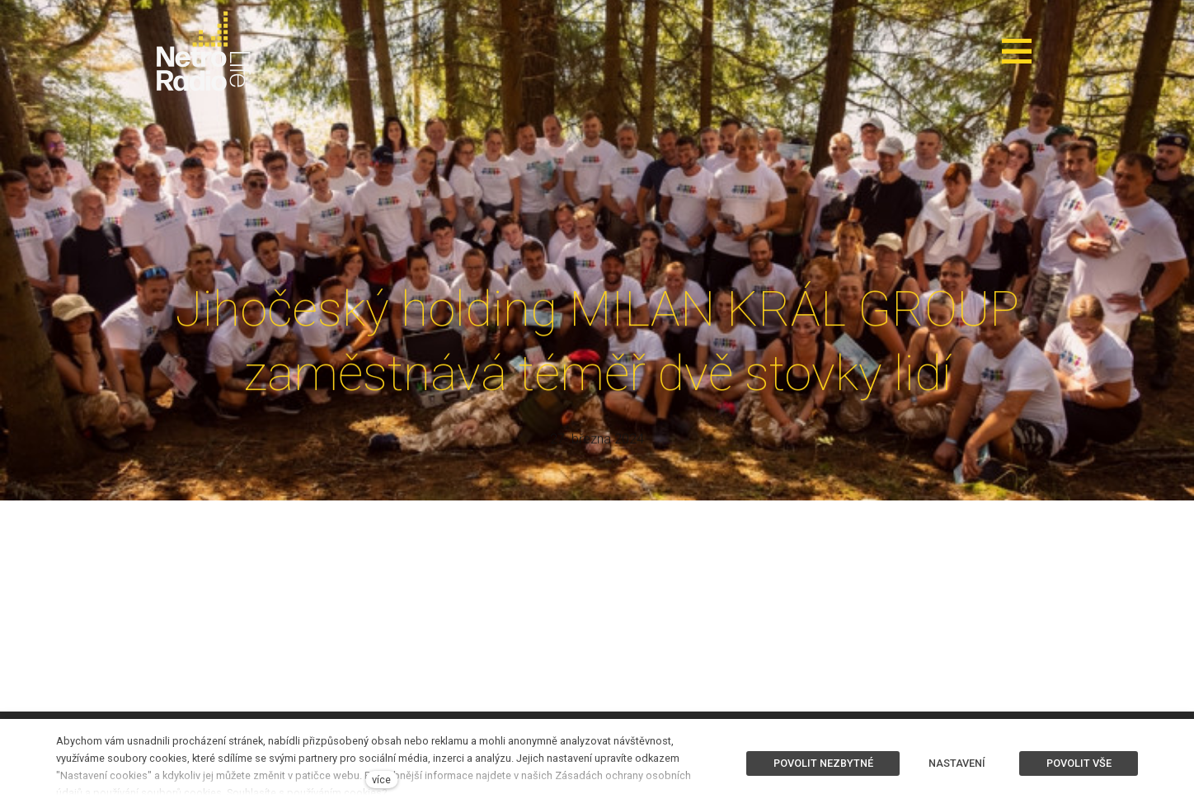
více (381, 779)
